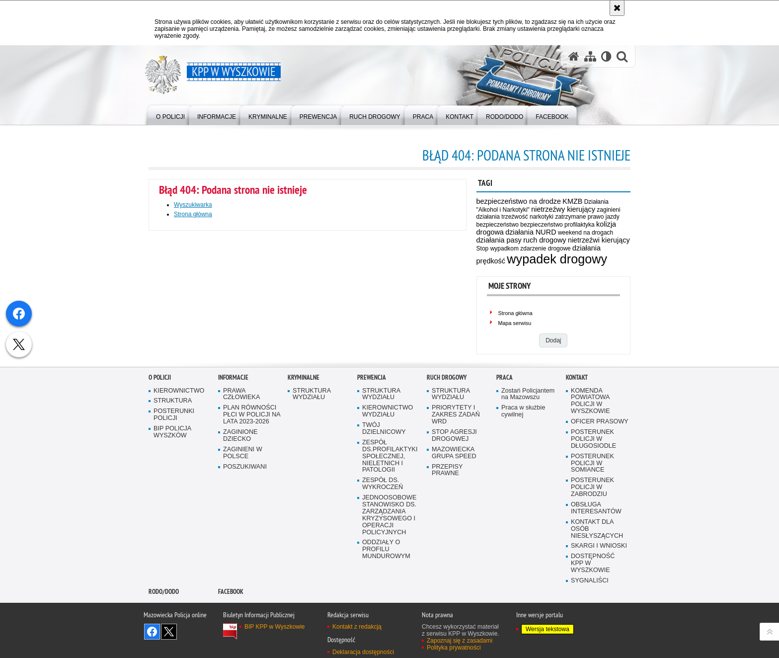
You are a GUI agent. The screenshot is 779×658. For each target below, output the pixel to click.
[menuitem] (170, 114)
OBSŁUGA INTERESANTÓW (596, 600)
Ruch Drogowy (447, 469)
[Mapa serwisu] (590, 56)
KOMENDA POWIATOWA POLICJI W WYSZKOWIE (590, 493)
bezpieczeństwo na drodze (518, 201)
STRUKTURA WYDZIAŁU (312, 486)
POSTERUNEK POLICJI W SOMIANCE (592, 555)
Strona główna (515, 313)
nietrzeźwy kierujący (563, 209)
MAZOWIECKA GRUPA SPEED (454, 545)
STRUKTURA (173, 493)
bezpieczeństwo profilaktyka (557, 224)
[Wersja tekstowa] (606, 56)
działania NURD (530, 232)
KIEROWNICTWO (179, 483)
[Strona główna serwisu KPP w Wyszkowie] (573, 56)
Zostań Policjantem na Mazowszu (527, 486)
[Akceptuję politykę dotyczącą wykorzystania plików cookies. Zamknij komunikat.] (617, 8)
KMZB (572, 201)
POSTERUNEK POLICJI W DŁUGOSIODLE (593, 531)
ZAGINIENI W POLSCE (242, 545)
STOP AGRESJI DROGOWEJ (454, 527)
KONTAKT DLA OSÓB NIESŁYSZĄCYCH (597, 621)
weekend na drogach (585, 232)
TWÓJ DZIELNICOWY (384, 520)
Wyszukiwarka (193, 204)
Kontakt (577, 469)
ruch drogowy (544, 240)
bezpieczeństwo (497, 224)
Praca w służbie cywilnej (523, 503)
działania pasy (499, 240)
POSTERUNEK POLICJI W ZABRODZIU (592, 579)
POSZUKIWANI (245, 559)
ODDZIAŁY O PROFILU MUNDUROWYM (386, 641)
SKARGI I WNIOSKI (599, 638)
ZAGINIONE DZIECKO (240, 527)
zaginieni (608, 209)
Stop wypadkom (497, 248)
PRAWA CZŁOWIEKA (241, 486)
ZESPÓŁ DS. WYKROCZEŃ (382, 575)
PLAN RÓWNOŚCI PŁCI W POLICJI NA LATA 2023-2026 (252, 506)
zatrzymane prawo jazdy (587, 216)
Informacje (233, 469)
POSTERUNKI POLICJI (174, 506)
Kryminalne (303, 469)
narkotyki (541, 216)
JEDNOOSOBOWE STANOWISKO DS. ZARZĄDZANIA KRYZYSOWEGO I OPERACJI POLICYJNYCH (389, 606)
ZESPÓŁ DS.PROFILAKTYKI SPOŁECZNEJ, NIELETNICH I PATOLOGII (390, 548)
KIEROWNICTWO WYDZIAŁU (387, 503)
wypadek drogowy (557, 259)
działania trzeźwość (502, 216)
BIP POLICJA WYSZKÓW (172, 524)
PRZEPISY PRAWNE (447, 562)
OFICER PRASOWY (599, 513)
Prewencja (371, 469)
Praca (504, 469)
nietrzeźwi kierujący (599, 240)
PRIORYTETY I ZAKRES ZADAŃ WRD (456, 506)
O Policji (160, 469)
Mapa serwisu (515, 323)
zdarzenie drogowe (545, 248)
